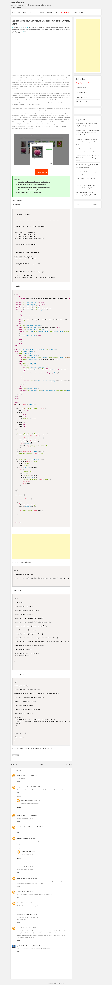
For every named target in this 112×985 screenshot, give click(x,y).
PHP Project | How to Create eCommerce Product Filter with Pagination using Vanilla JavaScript (87, 133)
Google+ (39, 748)
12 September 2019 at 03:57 (30, 878)
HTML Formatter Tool (82, 102)
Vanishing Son (25, 800)
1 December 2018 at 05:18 (36, 827)
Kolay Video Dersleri (23, 827)
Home (13, 12)
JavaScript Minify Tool (82, 97)
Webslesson (17, 2)
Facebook (23, 748)
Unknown (19, 775)
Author (19, 928)
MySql (24, 12)
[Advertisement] (41, 546)
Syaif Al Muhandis (22, 946)
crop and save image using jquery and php (55, 27)
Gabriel (19, 891)
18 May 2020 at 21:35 (32, 851)
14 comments (28, 32)
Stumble (46, 748)
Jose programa (21, 787)
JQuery (30, 12)
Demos (75, 12)
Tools (56, 12)
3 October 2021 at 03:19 (30, 914)
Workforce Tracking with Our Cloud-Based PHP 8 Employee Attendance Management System (88, 158)
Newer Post (14, 764)
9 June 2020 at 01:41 (35, 800)
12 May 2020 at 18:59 (26, 891)
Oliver (18, 903)
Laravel (42, 12)
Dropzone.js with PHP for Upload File (29, 192)
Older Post (69, 764)
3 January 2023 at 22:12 (34, 946)
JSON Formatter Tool (82, 92)
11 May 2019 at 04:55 (29, 867)
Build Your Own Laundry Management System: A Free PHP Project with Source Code (87, 142)
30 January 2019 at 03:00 (29, 838)
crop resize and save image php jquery (30, 29)
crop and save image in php (36, 27)
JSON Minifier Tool (81, 87)
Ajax (36, 12)
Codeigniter (49, 12)
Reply (18, 781)
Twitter (31, 748)
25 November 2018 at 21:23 (30, 775)
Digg (53, 748)
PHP (19, 12)
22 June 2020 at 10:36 (26, 903)
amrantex (19, 838)
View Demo (41, 172)
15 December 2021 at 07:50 (28, 928)
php (20, 32)
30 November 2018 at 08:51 (30, 815)
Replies (20, 796)
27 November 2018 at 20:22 (33, 787)
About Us (82, 12)
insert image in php (46, 29)
